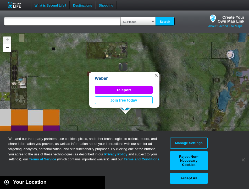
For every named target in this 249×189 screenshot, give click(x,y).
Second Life (17, 4)
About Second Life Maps (225, 26)
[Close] (243, 160)
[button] (156, 75)
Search (165, 22)
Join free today (123, 100)
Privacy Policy (115, 154)
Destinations (82, 5)
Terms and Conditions (141, 159)
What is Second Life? (50, 5)
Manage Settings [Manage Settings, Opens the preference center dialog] (189, 143)
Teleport (124, 90)
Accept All (188, 178)
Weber (101, 78)
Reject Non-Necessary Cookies (188, 161)
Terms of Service (42, 159)
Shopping (106, 5)
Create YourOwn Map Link (231, 19)
